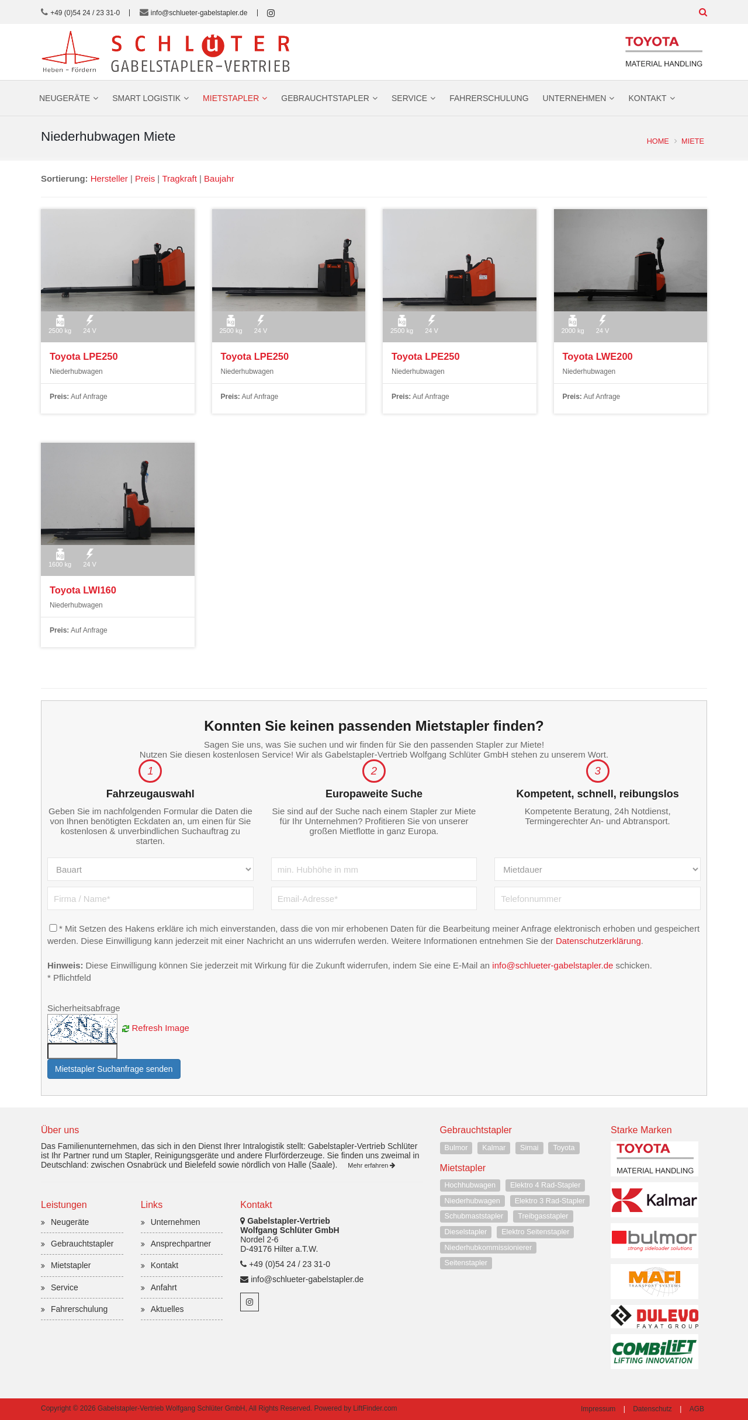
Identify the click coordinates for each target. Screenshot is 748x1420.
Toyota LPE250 (83, 356)
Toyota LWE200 (597, 356)
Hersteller (109, 178)
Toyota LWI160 (82, 590)
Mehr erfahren (371, 1165)
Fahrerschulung (488, 98)
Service (409, 98)
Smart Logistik (146, 98)
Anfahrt (164, 1287)
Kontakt (647, 98)
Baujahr (219, 178)
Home (658, 141)
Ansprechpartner (181, 1244)
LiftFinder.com (375, 1408)
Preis (145, 178)
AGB (697, 1409)
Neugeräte (64, 98)
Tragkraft (179, 178)
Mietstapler (231, 98)
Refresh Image (160, 1028)
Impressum (598, 1409)
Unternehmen (575, 98)
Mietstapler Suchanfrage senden (114, 1069)
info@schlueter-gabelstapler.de (199, 13)
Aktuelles (167, 1309)
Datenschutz (652, 1409)
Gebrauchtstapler (325, 98)
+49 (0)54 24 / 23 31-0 (85, 13)
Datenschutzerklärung (648, 941)
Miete (692, 141)
